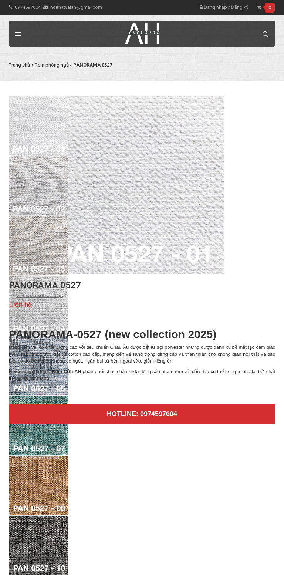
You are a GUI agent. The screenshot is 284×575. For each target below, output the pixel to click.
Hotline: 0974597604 (142, 414)
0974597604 (28, 7)
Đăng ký (239, 7)
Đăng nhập (213, 7)
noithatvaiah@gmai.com (76, 7)
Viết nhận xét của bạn (39, 295)
